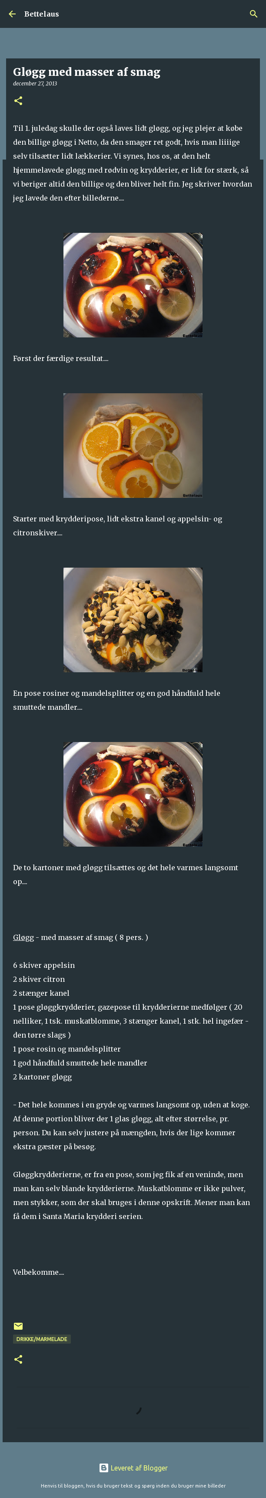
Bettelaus (41, 14)
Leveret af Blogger (133, 1468)
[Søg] (254, 13)
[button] (18, 101)
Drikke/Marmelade (42, 1339)
